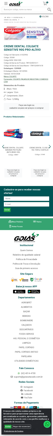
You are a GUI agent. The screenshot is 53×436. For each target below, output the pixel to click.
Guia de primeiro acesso (26, 268)
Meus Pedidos (16, 222)
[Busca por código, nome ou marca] (25, 9)
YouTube (26, 397)
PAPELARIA (26, 356)
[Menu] (6, 3)
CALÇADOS (26, 325)
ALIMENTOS (26, 307)
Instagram (26, 387)
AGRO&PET (26, 302)
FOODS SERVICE (26, 334)
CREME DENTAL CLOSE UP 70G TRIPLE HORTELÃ (39, 149)
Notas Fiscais (16, 226)
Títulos (37, 222)
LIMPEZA (26, 343)
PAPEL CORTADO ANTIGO (26, 352)
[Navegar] (3, 146)
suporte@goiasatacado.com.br (26, 377)
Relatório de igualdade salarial (26, 255)
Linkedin (26, 394)
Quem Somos (26, 250)
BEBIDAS (26, 316)
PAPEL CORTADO (26, 347)
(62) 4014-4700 (26, 373)
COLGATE (12, 76)
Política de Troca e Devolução (26, 264)
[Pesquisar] (49, 9)
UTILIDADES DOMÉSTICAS (26, 361)
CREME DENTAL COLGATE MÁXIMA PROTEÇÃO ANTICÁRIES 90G (13, 150)
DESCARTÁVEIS (26, 329)
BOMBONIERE (26, 320)
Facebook (26, 390)
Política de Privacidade (26, 259)
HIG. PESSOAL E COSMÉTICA (26, 338)
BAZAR (26, 311)
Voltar (43, 16)
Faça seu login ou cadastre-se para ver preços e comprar (26, 106)
